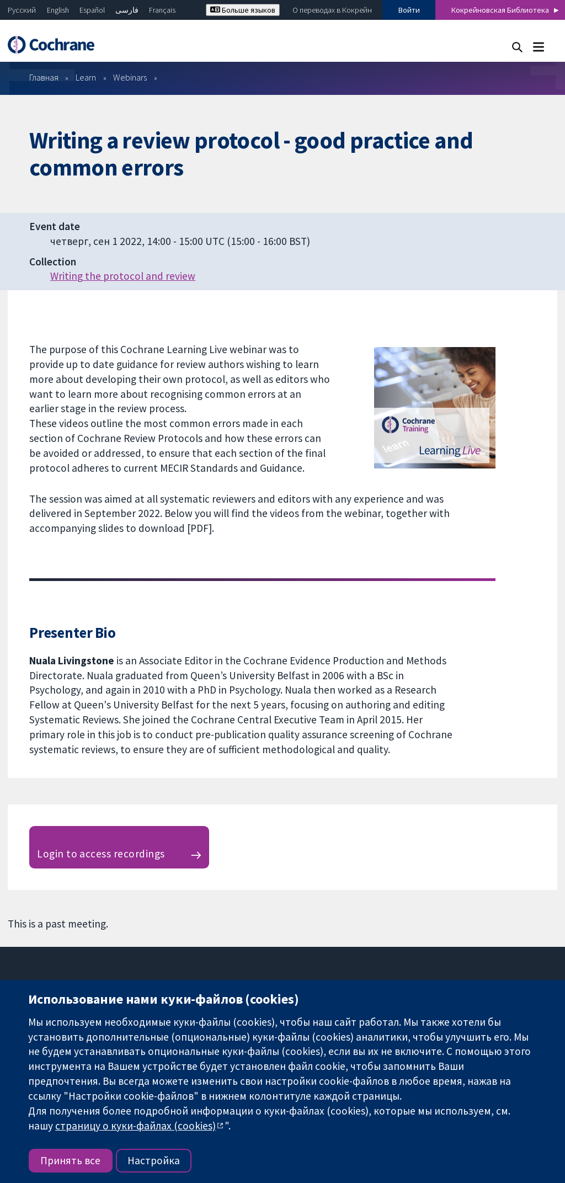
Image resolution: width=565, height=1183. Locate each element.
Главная (43, 77)
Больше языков (242, 10)
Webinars (130, 77)
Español (92, 10)
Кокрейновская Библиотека (500, 10)
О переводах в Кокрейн (332, 10)
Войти (409, 10)
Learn (86, 77)
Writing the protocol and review (122, 276)
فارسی (126, 10)
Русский (22, 10)
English (58, 10)
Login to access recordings (100, 853)
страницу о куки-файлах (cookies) (135, 1125)
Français (162, 10)
